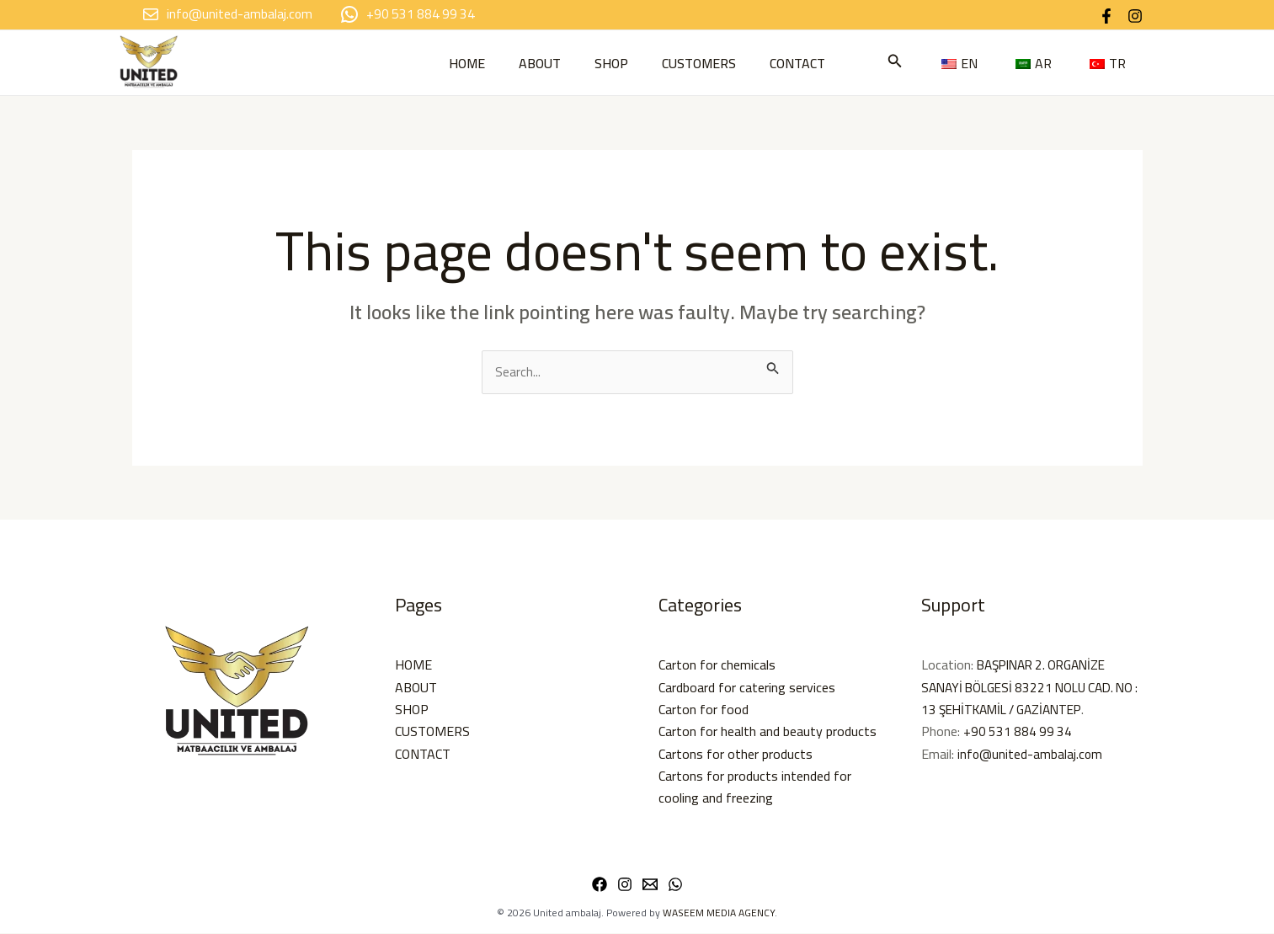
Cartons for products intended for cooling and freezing (754, 787)
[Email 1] (650, 885)
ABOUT (533, 63)
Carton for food (703, 710)
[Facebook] (1106, 16)
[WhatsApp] (675, 885)
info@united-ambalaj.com (1031, 754)
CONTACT (811, 63)
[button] (970, 63)
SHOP (611, 63)
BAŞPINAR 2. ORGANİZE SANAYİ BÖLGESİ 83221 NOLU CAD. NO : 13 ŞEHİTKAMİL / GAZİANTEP (1024, 688)
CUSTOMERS (706, 63)
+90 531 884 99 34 (1019, 732)
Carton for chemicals (717, 665)
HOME (453, 63)
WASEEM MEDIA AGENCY (719, 913)
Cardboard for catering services (746, 688)
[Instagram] (1135, 16)
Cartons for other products (735, 754)
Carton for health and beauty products (767, 732)
